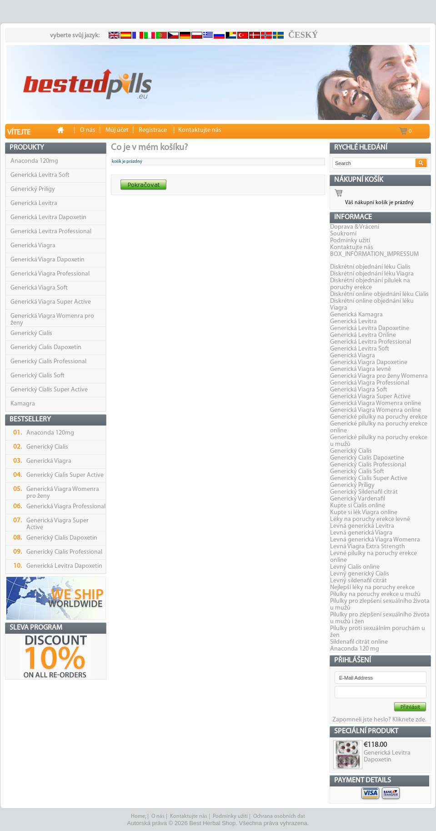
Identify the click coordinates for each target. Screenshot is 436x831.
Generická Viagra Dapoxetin (47, 259)
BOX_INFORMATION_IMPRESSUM (374, 254)
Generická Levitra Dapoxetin (48, 217)
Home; (138, 816)
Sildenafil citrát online (359, 642)
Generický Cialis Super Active (49, 389)
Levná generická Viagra (361, 533)
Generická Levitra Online (363, 335)
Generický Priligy (32, 189)
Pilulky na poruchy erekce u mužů (375, 594)
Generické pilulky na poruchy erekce (378, 417)
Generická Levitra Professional (50, 231)
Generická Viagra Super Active (50, 302)
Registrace (153, 130)
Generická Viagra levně (360, 369)
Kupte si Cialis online (357, 505)
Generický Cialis (31, 333)
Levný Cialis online (355, 567)
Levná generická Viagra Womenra (375, 539)
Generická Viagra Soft (39, 288)
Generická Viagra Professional (50, 273)
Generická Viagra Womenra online (375, 403)
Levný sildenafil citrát (358, 580)
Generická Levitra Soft (40, 175)
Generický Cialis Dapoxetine (367, 458)
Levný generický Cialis (359, 574)
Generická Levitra (33, 203)
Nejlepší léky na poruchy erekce (372, 587)
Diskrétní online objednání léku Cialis (379, 294)
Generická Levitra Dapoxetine (369, 328)
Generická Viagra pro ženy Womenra (379, 376)
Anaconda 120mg (34, 161)
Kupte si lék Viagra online (363, 512)
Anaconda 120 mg (354, 649)
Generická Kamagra (356, 314)
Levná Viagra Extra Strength (367, 546)
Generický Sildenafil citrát (364, 492)
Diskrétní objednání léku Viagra (372, 273)
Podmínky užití (350, 240)
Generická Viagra (32, 245)
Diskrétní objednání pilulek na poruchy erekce (370, 284)
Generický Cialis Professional (48, 361)
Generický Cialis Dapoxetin (45, 347)
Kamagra (22, 403)
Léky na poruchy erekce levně (370, 519)
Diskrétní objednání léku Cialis (370, 267)
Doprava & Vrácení (354, 227)
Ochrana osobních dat (279, 816)
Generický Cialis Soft (37, 375)
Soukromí (343, 233)
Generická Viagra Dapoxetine (368, 362)
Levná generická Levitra (362, 526)
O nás (158, 816)
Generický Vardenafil (357, 499)
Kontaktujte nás (351, 247)
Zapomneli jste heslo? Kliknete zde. (379, 719)
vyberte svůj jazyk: (75, 35)
